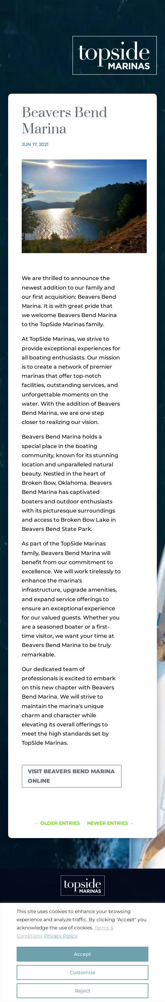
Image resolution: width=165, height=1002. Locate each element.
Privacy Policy (61, 936)
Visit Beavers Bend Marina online (71, 776)
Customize (83, 972)
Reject (82, 991)
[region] (82, 952)
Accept (82, 954)
